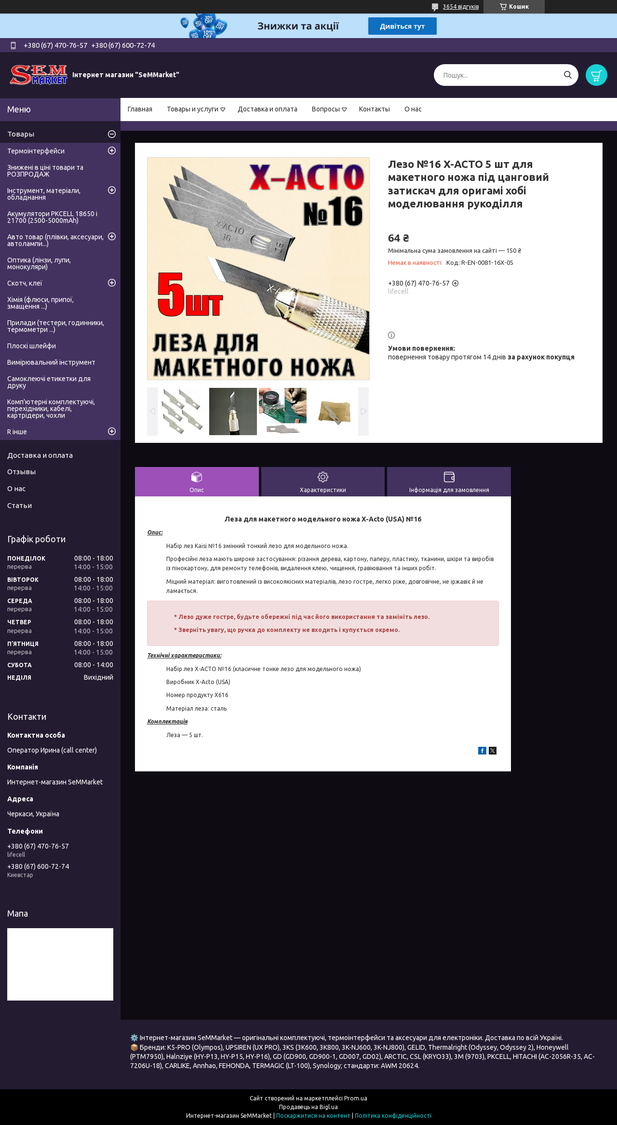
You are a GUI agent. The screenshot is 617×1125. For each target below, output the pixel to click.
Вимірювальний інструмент (51, 362)
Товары (20, 134)
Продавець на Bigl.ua (308, 1107)
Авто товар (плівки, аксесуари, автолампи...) (55, 240)
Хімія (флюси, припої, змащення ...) (40, 303)
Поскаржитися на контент (313, 1115)
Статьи (19, 505)
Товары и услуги (192, 109)
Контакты (374, 109)
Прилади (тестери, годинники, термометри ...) (55, 326)
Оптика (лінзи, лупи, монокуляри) (39, 263)
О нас (413, 109)
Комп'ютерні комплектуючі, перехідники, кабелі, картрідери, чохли (51, 408)
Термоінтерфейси (36, 151)
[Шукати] (567, 75)
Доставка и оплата (267, 109)
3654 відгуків (461, 6)
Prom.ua (355, 1098)
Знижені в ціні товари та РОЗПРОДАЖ (45, 171)
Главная (140, 109)
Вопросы (326, 109)
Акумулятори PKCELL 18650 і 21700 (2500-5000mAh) (52, 217)
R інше (17, 432)
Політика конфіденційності (393, 1115)
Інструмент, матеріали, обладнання (43, 194)
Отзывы (21, 471)
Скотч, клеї (24, 283)
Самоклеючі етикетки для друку (49, 382)
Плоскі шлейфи (31, 346)
